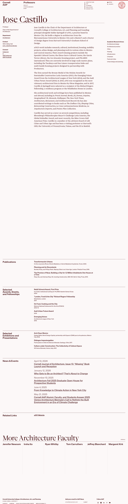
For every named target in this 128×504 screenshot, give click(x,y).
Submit (86, 502)
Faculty (26, 5)
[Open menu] (109, 2)
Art (87, 4)
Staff (25, 8)
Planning (88, 5)
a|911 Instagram (7, 55)
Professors (29, 3)
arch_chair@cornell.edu (10, 46)
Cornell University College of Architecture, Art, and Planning (22, 499)
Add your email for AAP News (74, 499)
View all (123, 439)
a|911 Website (39, 415)
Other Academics (28, 7)
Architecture (90, 2)
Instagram (6, 52)
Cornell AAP (6, 4)
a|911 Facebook (7, 57)
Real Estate (89, 7)
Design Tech (89, 9)
